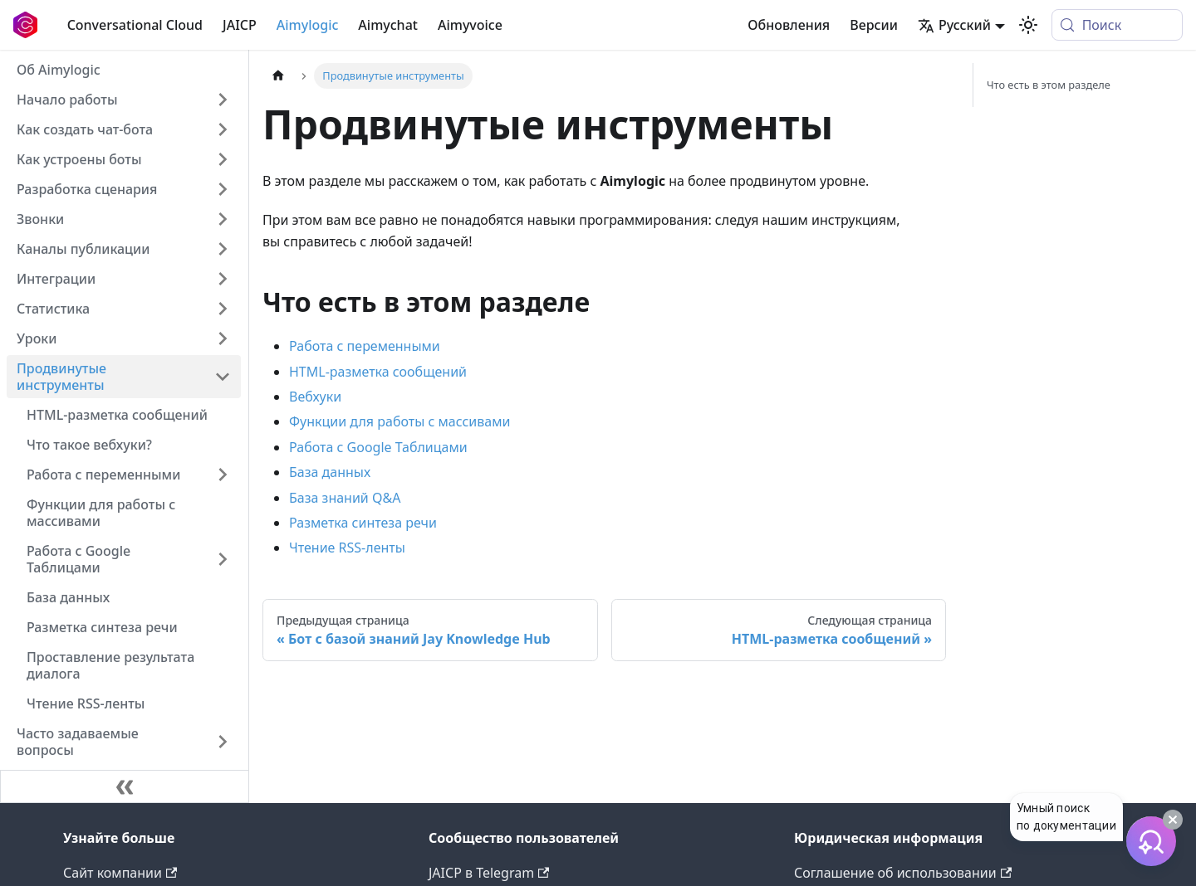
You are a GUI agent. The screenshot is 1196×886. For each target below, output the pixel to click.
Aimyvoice (470, 25)
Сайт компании (120, 873)
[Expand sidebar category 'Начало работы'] (222, 99)
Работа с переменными (364, 346)
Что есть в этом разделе (1048, 84)
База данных (329, 472)
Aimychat (388, 25)
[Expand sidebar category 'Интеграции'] (222, 278)
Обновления (789, 25)
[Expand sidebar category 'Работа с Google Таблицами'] (222, 559)
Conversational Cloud (135, 25)
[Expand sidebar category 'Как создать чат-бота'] (222, 129)
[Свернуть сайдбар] (124, 786)
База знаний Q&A (344, 498)
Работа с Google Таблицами (378, 447)
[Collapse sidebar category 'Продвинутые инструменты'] (222, 376)
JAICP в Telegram (489, 873)
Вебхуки (315, 396)
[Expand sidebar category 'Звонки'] (222, 219)
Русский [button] (954, 25)
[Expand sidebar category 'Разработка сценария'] (222, 189)
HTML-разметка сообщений (378, 372)
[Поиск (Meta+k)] (1117, 25)
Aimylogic (308, 25)
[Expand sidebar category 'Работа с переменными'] (222, 474)
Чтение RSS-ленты (347, 547)
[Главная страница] (278, 76)
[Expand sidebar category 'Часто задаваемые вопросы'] (222, 741)
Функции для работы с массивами (399, 421)
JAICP (240, 25)
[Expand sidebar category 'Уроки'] (222, 338)
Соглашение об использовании (903, 873)
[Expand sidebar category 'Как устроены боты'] (222, 159)
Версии (874, 25)
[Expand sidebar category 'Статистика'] (222, 308)
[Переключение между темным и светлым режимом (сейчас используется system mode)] (1028, 25)
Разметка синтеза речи (363, 523)
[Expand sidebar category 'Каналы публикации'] (222, 249)
